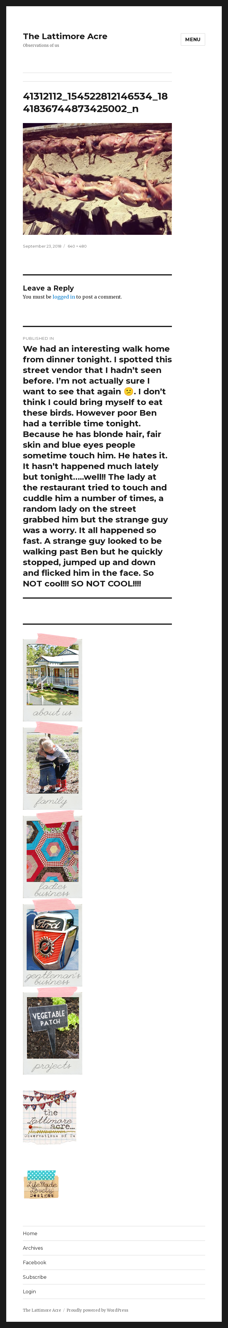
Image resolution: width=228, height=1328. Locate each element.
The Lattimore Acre (65, 36)
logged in (64, 297)
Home (30, 1233)
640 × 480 (77, 246)
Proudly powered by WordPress (97, 1310)
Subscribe (35, 1277)
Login (29, 1291)
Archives (33, 1248)
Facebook (34, 1262)
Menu (193, 39)
